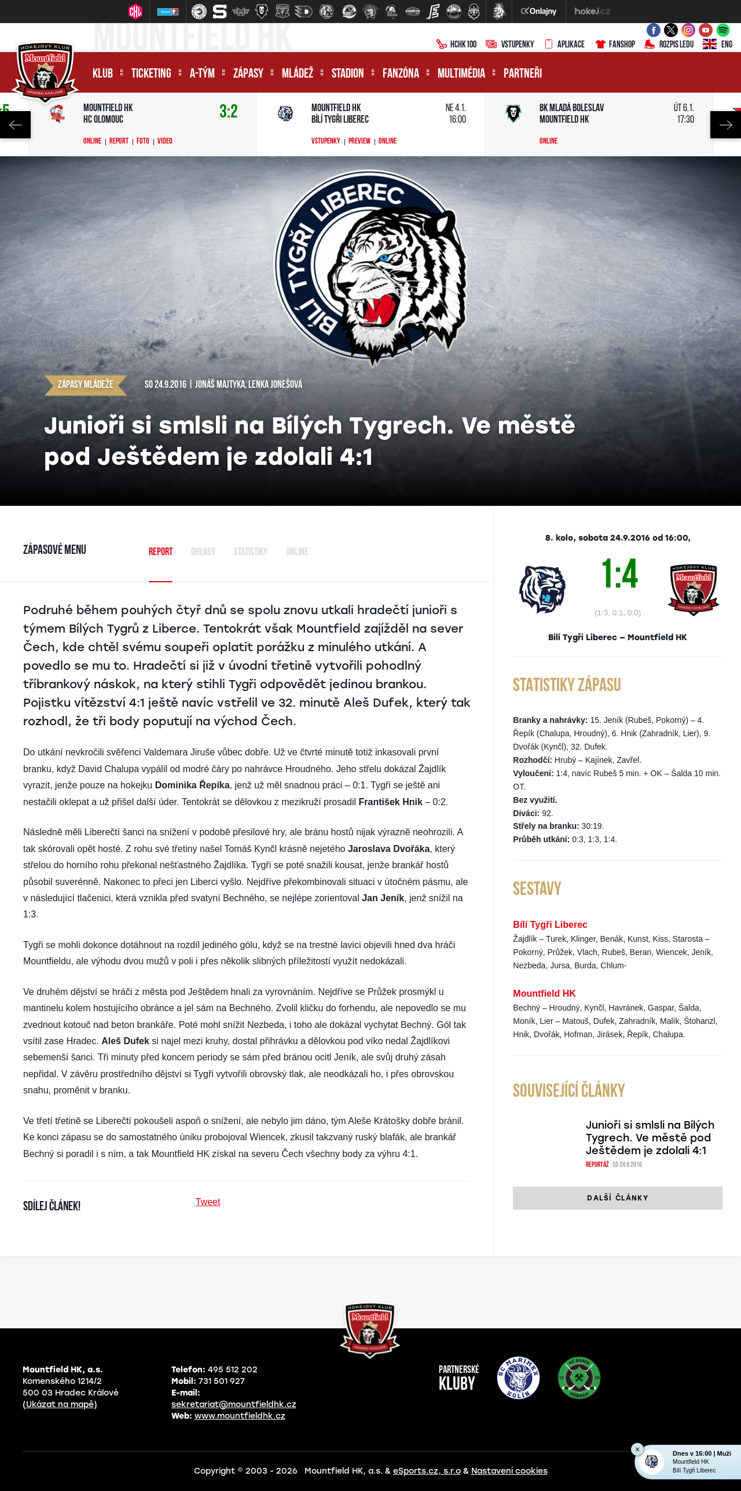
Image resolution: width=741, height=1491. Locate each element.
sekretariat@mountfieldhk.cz (233, 1404)
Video (165, 142)
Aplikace (564, 45)
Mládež (297, 74)
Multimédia (461, 74)
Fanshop (614, 45)
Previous (15, 124)
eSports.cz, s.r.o (427, 1471)
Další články (617, 1198)
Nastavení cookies (509, 1471)
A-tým (202, 74)
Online (92, 142)
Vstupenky (510, 45)
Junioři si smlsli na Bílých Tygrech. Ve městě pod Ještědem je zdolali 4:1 (650, 1138)
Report (119, 142)
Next (725, 124)
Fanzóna (401, 74)
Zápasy (248, 74)
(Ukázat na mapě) (60, 1404)
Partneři (523, 74)
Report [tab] (161, 552)
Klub (103, 74)
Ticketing (151, 74)
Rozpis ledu (669, 45)
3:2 (228, 113)
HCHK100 (456, 45)
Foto (143, 142)
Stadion (348, 74)
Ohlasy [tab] (203, 552)
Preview (359, 142)
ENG (717, 45)
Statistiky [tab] (250, 552)
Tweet (208, 1202)
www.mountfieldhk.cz (240, 1416)
